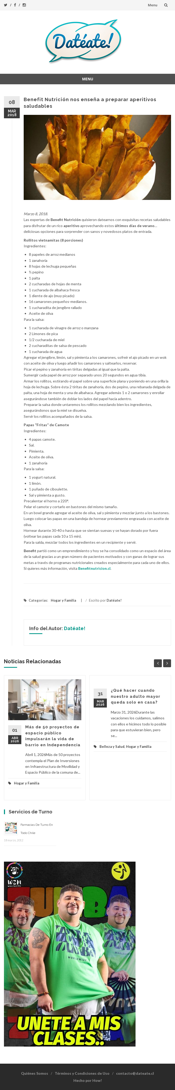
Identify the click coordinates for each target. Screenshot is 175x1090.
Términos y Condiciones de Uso (82, 1073)
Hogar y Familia (63, 600)
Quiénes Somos (34, 1073)
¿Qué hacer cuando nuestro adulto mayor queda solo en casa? (135, 696)
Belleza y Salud (111, 746)
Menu (152, 5)
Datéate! (114, 600)
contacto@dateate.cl (135, 1073)
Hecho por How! (87, 1080)
